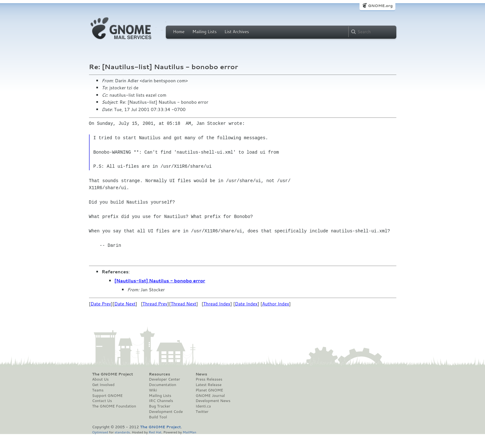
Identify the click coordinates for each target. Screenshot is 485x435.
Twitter (202, 411)
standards (122, 432)
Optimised (100, 432)
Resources (159, 374)
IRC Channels (161, 400)
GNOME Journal (210, 395)
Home (179, 32)
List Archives (236, 32)
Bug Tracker (159, 406)
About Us (100, 379)
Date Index (246, 304)
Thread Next (183, 304)
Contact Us (102, 400)
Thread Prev (154, 304)
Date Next (124, 304)
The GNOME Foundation (114, 406)
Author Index (275, 304)
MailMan (189, 432)
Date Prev (101, 304)
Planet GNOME (209, 390)
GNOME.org (380, 5)
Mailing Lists (204, 32)
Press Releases (209, 379)
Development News (213, 400)
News (201, 374)
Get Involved (103, 384)
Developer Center (164, 379)
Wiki (153, 390)
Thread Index (216, 304)
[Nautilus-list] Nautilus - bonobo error (160, 281)
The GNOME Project (112, 374)
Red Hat (155, 432)
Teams (98, 390)
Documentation (162, 384)
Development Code (166, 411)
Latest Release (209, 384)
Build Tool (158, 417)
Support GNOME (107, 395)
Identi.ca (203, 406)
